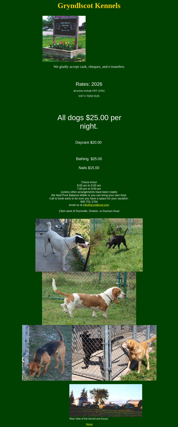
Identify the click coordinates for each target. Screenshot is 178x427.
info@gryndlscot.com (96, 205)
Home (89, 424)
